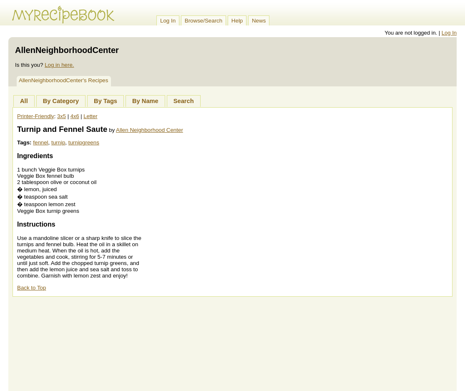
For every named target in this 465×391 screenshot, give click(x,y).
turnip (58, 142)
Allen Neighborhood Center (149, 130)
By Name (145, 101)
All (24, 101)
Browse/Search (203, 21)
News (259, 21)
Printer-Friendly (35, 116)
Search (183, 101)
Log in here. (59, 65)
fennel (40, 142)
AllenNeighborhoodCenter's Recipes (63, 80)
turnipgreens (83, 142)
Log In (168, 21)
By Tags (105, 101)
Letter (90, 116)
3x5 (61, 116)
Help (237, 21)
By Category (61, 101)
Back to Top (31, 288)
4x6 (74, 116)
